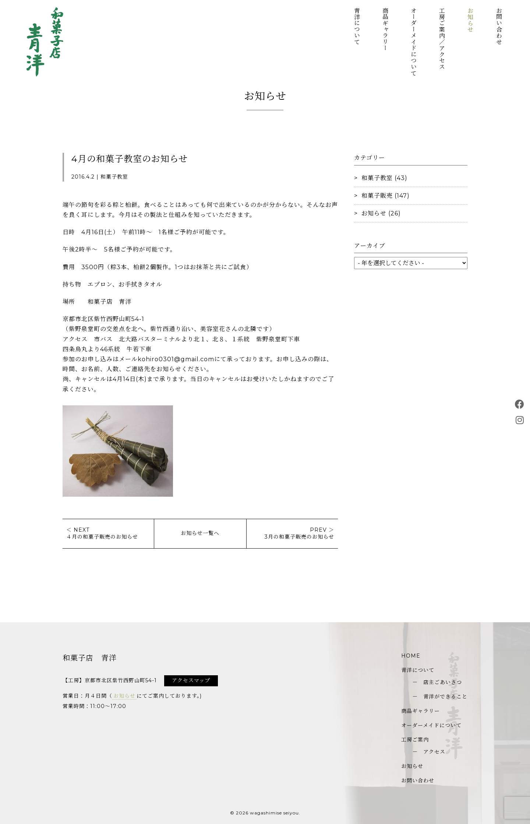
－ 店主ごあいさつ (437, 682)
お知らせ (470, 19)
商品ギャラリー (384, 29)
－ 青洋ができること (439, 696)
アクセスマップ (191, 680)
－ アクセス (428, 752)
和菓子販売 (377, 195)
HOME (410, 655)
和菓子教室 (377, 178)
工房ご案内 (415, 739)
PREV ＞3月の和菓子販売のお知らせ (299, 533)
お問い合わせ (498, 26)
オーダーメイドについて (413, 41)
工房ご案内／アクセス (441, 38)
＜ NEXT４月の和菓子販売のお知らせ (102, 533)
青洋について (356, 26)
